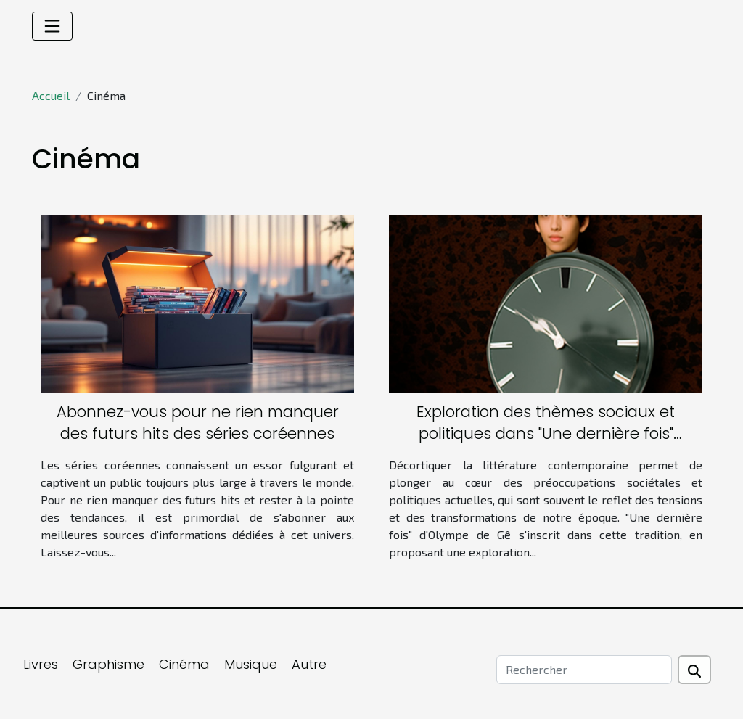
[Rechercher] (584, 669)
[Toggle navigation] (52, 26)
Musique (250, 664)
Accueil (51, 95)
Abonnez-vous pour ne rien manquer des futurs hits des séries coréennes (198, 422)
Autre (309, 664)
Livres (40, 664)
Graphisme (108, 664)
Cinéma (184, 664)
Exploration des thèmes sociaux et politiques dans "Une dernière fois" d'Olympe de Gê (545, 433)
